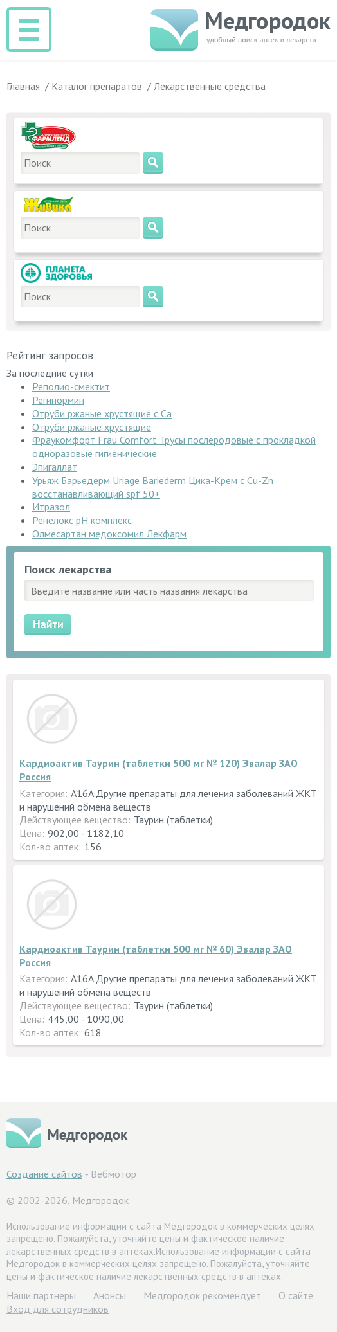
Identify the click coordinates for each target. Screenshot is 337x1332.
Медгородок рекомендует (202, 1295)
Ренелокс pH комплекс (82, 520)
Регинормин (58, 399)
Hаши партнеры (41, 1295)
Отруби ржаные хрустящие (91, 426)
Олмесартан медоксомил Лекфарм (109, 533)
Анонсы (109, 1295)
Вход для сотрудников (57, 1308)
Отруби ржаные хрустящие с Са (102, 413)
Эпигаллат (54, 466)
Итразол (51, 506)
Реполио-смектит (71, 386)
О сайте (295, 1295)
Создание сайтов (44, 1173)
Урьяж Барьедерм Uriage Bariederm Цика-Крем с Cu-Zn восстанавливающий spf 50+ (152, 487)
